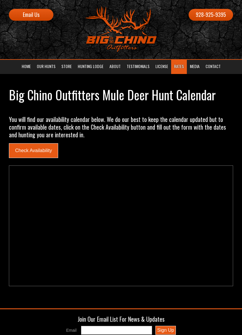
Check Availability (33, 150)
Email (71, 330)
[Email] (116, 330)
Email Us (31, 14)
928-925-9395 (211, 14)
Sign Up (165, 330)
